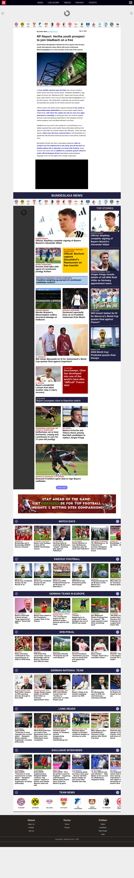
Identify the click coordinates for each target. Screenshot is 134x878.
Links (103, 865)
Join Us (31, 862)
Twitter (102, 855)
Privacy (67, 858)
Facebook (102, 858)
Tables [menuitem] (67, 3)
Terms (67, 855)
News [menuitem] (40, 3)
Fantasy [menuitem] (80, 3)
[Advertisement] (67, 36)
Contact (31, 858)
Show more (62, 518)
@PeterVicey (53, 63)
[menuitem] (18, 3)
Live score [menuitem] (53, 3)
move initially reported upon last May (52, 121)
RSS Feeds (103, 862)
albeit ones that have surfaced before (57, 164)
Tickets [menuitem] (93, 3)
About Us (31, 855)
